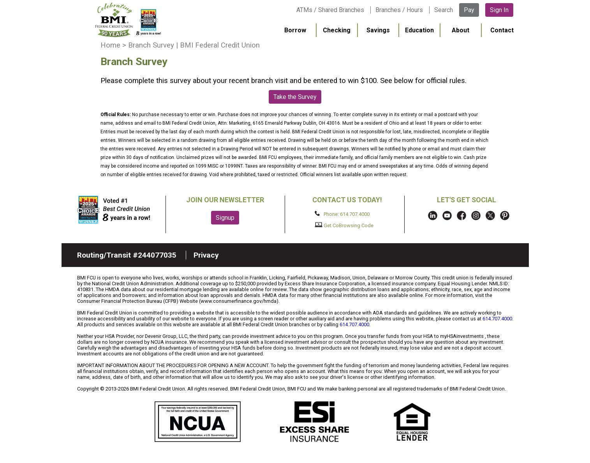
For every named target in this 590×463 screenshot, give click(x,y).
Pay (469, 10)
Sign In (499, 10)
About (460, 30)
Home (110, 45)
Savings (378, 30)
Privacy (206, 255)
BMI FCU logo (128, 20)
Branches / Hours (399, 10)
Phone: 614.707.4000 (342, 214)
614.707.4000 (497, 319)
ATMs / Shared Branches (330, 10)
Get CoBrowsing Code (344, 225)
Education (419, 30)
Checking (336, 30)
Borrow (295, 30)
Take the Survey (295, 97)
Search (443, 10)
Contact (502, 30)
